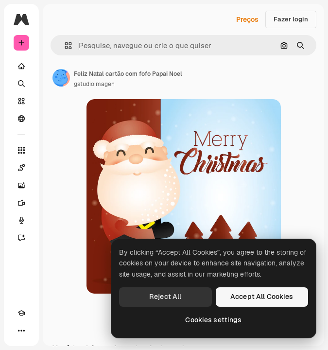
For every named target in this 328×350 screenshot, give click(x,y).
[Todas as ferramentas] (21, 150)
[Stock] (21, 101)
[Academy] (21, 313)
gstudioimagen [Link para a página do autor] (94, 84)
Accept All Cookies (261, 296)
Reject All (165, 296)
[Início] (21, 66)
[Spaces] (21, 167)
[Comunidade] (21, 118)
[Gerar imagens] (21, 185)
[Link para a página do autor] (61, 78)
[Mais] (21, 330)
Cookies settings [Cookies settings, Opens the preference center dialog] (213, 319)
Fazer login (291, 19)
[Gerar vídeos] (21, 202)
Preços (247, 19)
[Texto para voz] (21, 220)
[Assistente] (21, 237)
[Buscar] (21, 83)
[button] (64, 45)
